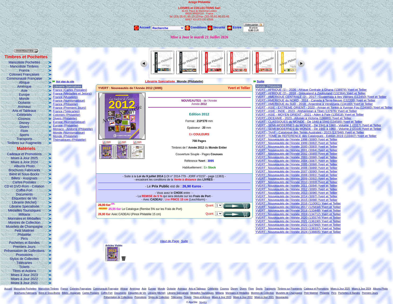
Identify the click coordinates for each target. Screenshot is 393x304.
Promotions (24, 255)
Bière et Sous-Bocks (24, 174)
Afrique (24, 82)
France (24, 70)
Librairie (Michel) (24, 202)
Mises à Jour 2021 (24, 283)
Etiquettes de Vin (24, 198)
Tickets (24, 267)
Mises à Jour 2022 (24, 279)
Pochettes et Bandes (24, 243)
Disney (24, 123)
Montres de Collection (24, 222)
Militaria (24, 214)
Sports (24, 135)
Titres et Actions (24, 271)
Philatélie (24, 234)
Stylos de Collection (24, 259)
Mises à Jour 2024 (24, 162)
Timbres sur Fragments (24, 143)
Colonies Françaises (24, 74)
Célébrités (24, 115)
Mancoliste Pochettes (24, 62)
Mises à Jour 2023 (24, 275)
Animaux (24, 107)
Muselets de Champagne (24, 226)
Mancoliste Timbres (24, 66)
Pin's (24, 238)
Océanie (24, 102)
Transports (24, 139)
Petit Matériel (24, 230)
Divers (24, 127)
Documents (24, 194)
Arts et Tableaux (24, 111)
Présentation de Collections (24, 251)
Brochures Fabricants (24, 170)
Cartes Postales (24, 182)
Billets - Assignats (24, 178)
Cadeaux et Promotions (24, 154)
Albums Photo (24, 166)
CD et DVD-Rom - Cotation (24, 186)
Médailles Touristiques (24, 210)
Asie (24, 90)
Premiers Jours (24, 247)
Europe (24, 94)
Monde (24, 98)
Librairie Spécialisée (24, 206)
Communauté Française (24, 78)
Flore (24, 131)
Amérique (24, 86)
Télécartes (24, 263)
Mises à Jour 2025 (24, 158)
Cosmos (24, 119)
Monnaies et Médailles (24, 218)
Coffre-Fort (24, 190)
